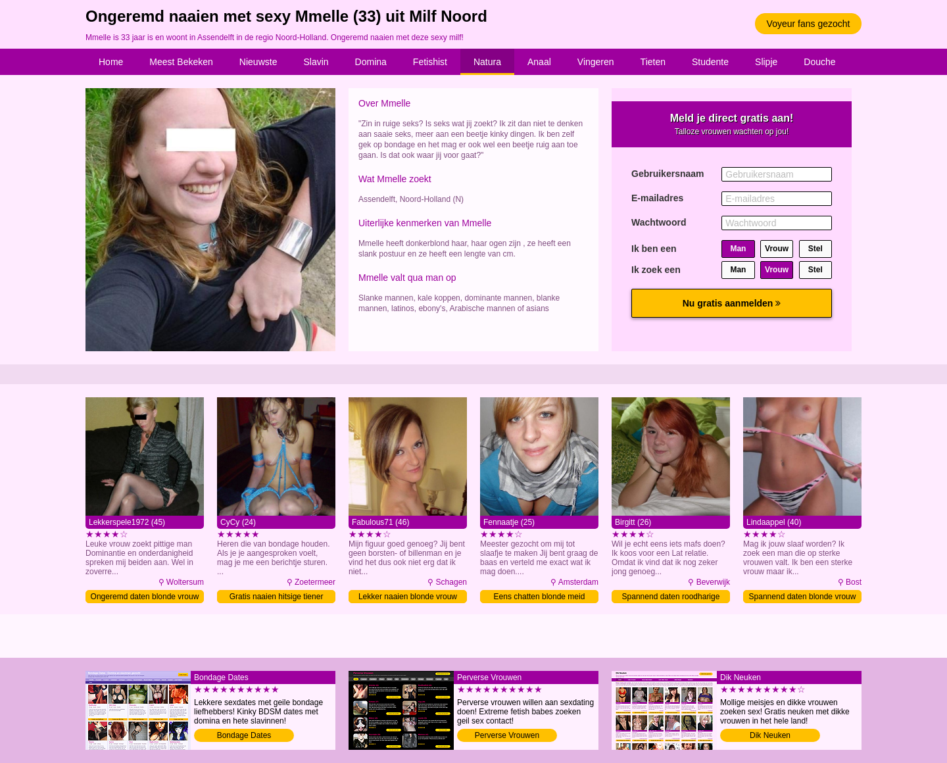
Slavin (315, 62)
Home (111, 62)
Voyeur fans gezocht (808, 23)
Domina (371, 62)
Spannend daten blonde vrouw (802, 596)
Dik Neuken (770, 735)
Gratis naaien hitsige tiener (277, 596)
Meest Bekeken (181, 62)
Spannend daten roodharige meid (671, 597)
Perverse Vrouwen (507, 735)
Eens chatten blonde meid (539, 596)
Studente (710, 62)
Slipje (766, 62)
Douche (819, 62)
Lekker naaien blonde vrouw (407, 596)
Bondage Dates (244, 735)
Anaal (539, 62)
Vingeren (595, 62)
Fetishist (430, 62)
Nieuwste (258, 62)
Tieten (653, 62)
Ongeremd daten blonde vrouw (145, 596)
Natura (487, 62)
